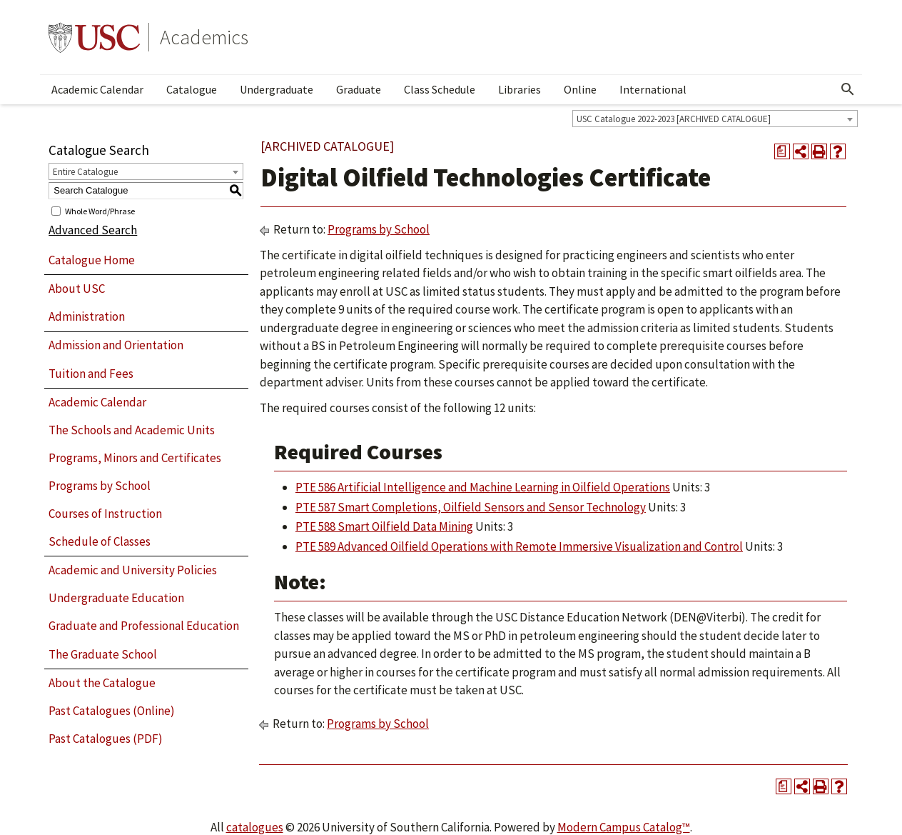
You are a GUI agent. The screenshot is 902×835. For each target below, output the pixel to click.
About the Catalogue (102, 683)
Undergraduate (276, 89)
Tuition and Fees (91, 373)
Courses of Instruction (105, 513)
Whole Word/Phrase (100, 210)
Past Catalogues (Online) (112, 711)
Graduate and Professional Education (144, 626)
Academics (204, 37)
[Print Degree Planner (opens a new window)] (782, 151)
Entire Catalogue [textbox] (85, 172)
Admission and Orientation (116, 345)
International (652, 89)
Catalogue (191, 89)
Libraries (519, 89)
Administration (87, 316)
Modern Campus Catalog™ (623, 827)
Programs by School (100, 486)
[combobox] (715, 118)
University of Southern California (94, 37)
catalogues (254, 827)
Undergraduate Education (116, 598)
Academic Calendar (97, 89)
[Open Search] (847, 89)
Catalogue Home (92, 260)
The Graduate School (103, 654)
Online (580, 89)
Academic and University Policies (133, 570)
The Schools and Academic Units (132, 430)
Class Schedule (439, 89)
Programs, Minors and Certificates (135, 458)
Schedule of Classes (100, 541)
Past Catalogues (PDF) (106, 738)
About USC (77, 288)
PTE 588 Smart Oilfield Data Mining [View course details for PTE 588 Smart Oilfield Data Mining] (384, 526)
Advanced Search (93, 230)
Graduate (358, 89)
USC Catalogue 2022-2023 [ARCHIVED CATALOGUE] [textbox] (674, 119)
